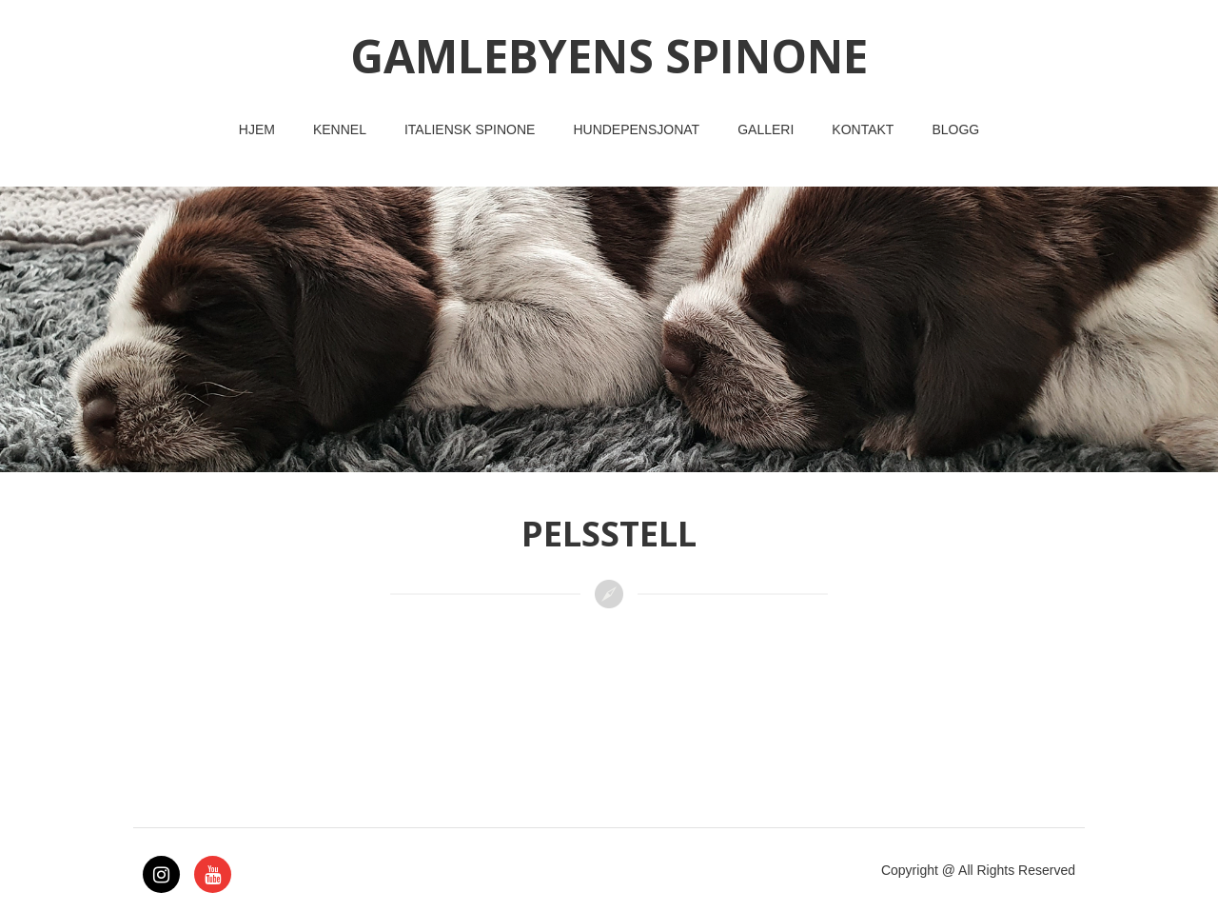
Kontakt (863, 129)
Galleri (765, 129)
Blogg (955, 129)
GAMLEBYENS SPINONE (609, 56)
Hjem (257, 129)
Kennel (339, 129)
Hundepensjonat (636, 129)
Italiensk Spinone (469, 129)
